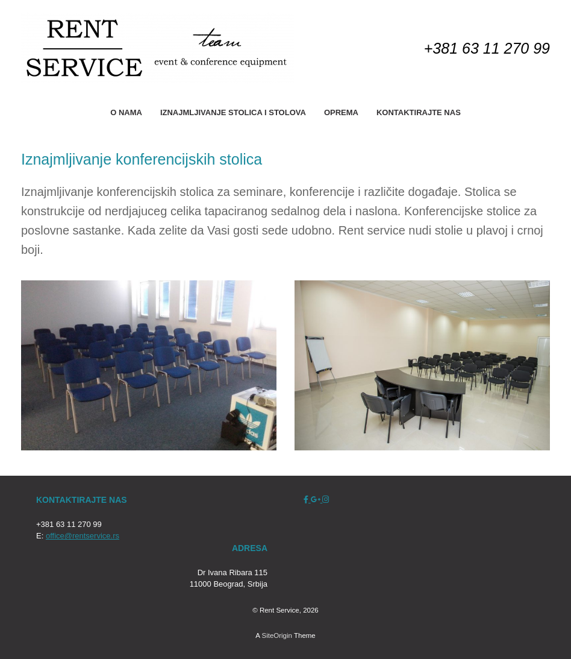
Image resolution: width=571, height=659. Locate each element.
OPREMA (341, 112)
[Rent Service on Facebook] (307, 499)
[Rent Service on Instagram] (325, 499)
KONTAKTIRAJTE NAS (418, 112)
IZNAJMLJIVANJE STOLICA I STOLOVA (233, 112)
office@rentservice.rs (82, 535)
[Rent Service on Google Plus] (317, 499)
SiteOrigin (276, 635)
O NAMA (126, 112)
